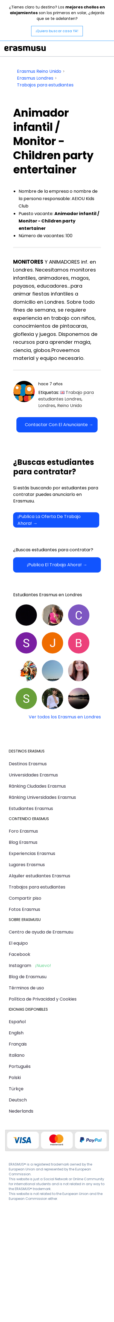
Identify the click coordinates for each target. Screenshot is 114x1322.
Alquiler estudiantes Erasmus (39, 876)
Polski (15, 1077)
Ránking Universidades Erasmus (42, 797)
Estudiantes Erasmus (31, 808)
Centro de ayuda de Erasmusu (41, 932)
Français (18, 1044)
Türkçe (16, 1089)
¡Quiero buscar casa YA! (57, 31)
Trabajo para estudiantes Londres (66, 395)
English (16, 1033)
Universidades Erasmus (33, 775)
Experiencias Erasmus (32, 853)
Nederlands (21, 1111)
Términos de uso (26, 988)
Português (20, 1066)
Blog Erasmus (23, 842)
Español (17, 1022)
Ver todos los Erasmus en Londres (65, 717)
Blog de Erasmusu (27, 977)
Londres (46, 405)
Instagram (20, 965)
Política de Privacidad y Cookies (43, 999)
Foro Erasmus (23, 831)
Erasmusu (25, 48)
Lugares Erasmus (27, 865)
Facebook (19, 954)
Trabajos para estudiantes (37, 887)
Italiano (17, 1055)
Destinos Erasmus (28, 764)
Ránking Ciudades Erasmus (37, 786)
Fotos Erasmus (24, 909)
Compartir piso (25, 898)
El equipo (18, 943)
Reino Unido (69, 405)
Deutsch (18, 1100)
